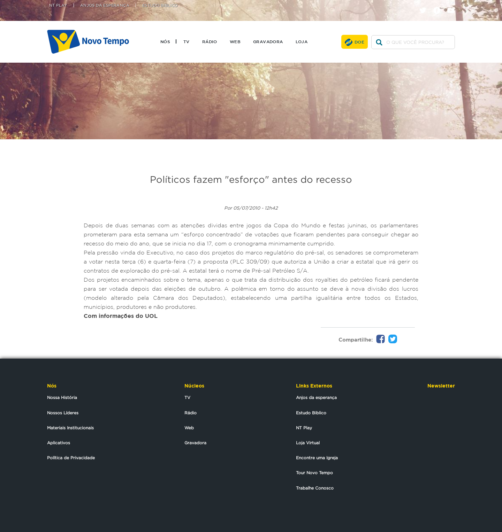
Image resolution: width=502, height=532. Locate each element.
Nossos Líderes (62, 412)
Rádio (209, 41)
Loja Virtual (308, 442)
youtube (453, 4)
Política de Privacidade (71, 457)
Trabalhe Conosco (315, 488)
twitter (425, 4)
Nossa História (62, 397)
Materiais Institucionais (70, 427)
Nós (165, 41)
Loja (302, 41)
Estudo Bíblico (160, 5)
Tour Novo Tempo (314, 472)
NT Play (58, 5)
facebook (439, 4)
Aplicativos (58, 442)
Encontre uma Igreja (317, 457)
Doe (359, 41)
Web (235, 41)
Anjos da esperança (316, 397)
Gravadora (268, 41)
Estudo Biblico (311, 412)
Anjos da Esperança (104, 5)
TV (186, 41)
